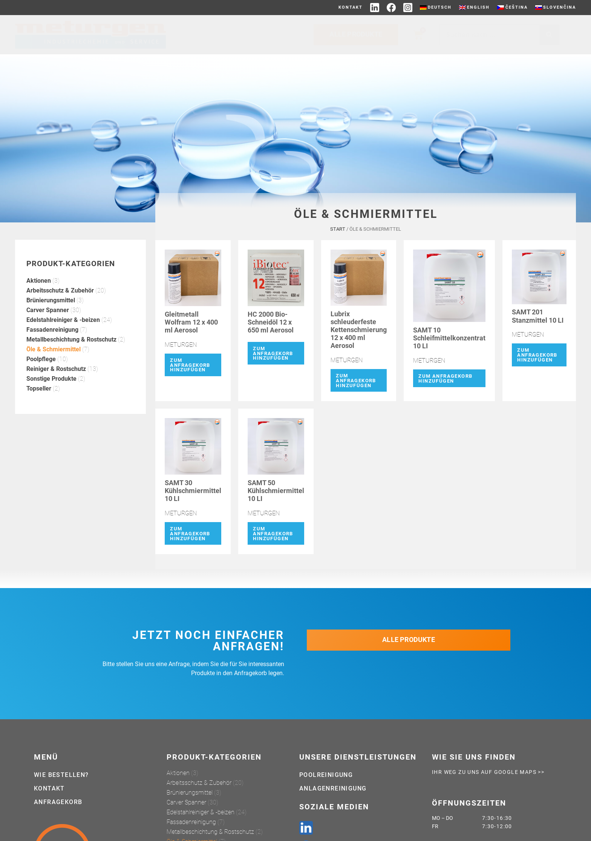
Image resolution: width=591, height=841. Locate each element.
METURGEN (181, 360)
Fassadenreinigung (52, 345)
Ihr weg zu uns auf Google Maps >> (488, 772)
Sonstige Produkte (51, 394)
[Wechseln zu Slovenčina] (555, 7)
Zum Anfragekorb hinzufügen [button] (190, 381)
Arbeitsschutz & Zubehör (60, 306)
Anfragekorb (58, 802)
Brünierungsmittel (50, 316)
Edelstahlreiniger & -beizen (63, 335)
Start (337, 245)
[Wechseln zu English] (474, 7)
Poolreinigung (326, 774)
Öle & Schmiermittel (53, 365)
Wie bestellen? (61, 774)
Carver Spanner (47, 325)
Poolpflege (41, 374)
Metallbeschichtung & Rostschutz (71, 355)
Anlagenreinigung (332, 788)
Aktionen (38, 296)
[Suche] (549, 35)
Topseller (38, 404)
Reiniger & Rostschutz (56, 384)
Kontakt (350, 7)
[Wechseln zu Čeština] (512, 7)
